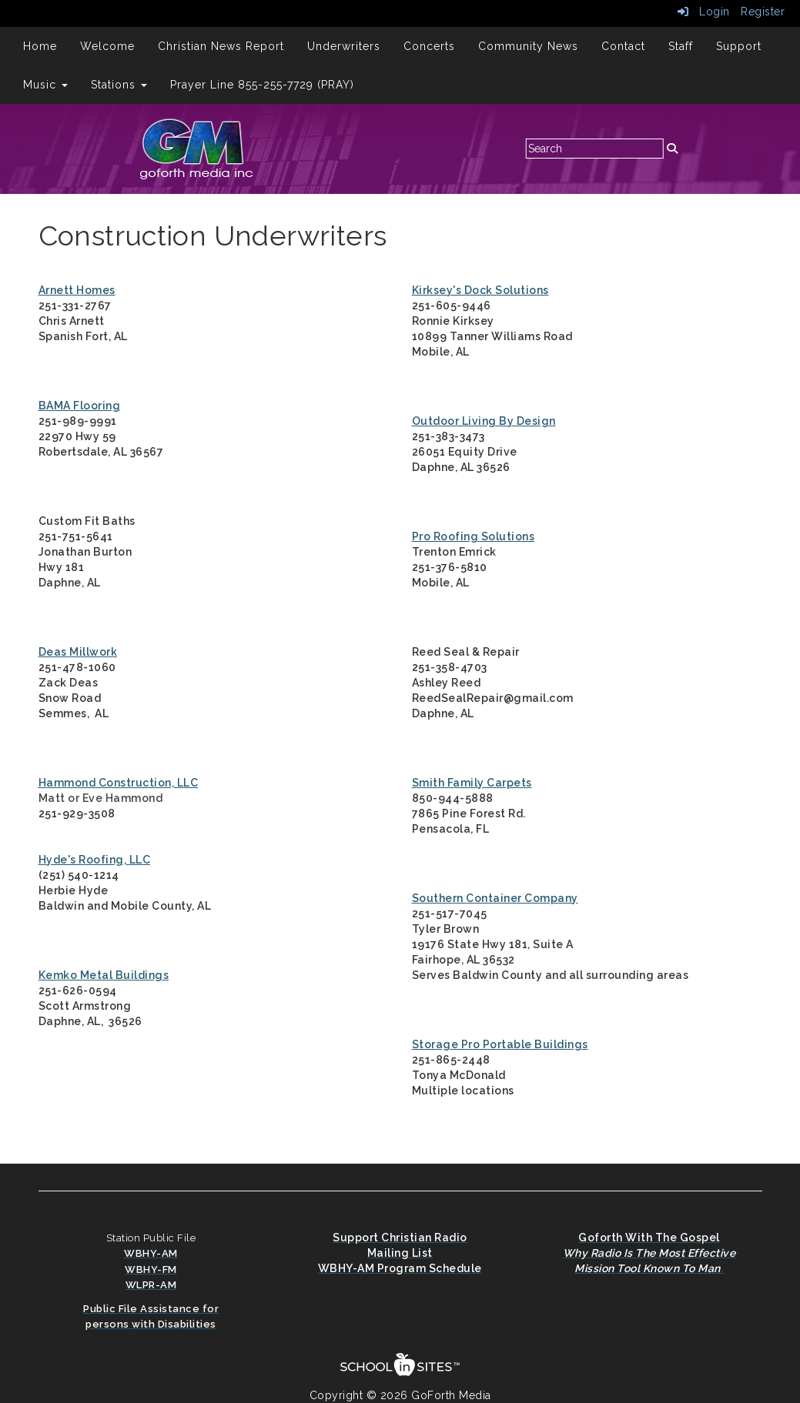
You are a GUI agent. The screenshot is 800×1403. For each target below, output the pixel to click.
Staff (680, 46)
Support (739, 46)
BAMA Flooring (79, 405)
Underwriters (343, 46)
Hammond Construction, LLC (118, 783)
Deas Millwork (78, 652)
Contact (623, 46)
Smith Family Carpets (472, 783)
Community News (528, 46)
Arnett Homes (76, 290)
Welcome (107, 46)
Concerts (429, 46)
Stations (119, 85)
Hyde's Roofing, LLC (94, 859)
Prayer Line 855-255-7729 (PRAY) (262, 85)
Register (763, 11)
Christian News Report (221, 46)
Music (45, 85)
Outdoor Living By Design (484, 421)
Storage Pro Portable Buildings (500, 1044)
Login (704, 11)
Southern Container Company (495, 898)
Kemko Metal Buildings (103, 975)
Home (40, 46)
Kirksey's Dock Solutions (480, 290)
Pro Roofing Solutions (473, 536)
